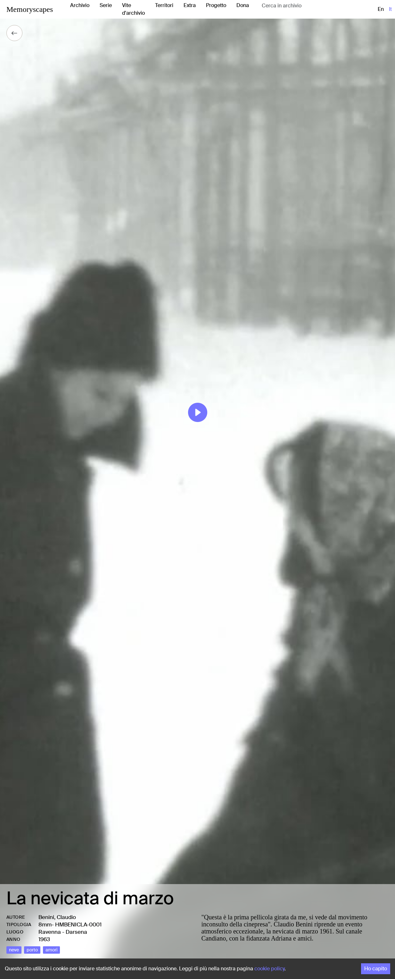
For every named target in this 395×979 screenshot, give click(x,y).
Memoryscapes (29, 9)
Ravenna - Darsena (62, 931)
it (390, 9)
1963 (44, 939)
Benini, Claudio (57, 917)
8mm (45, 924)
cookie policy (269, 968)
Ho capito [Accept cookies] (375, 968)
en (381, 9)
